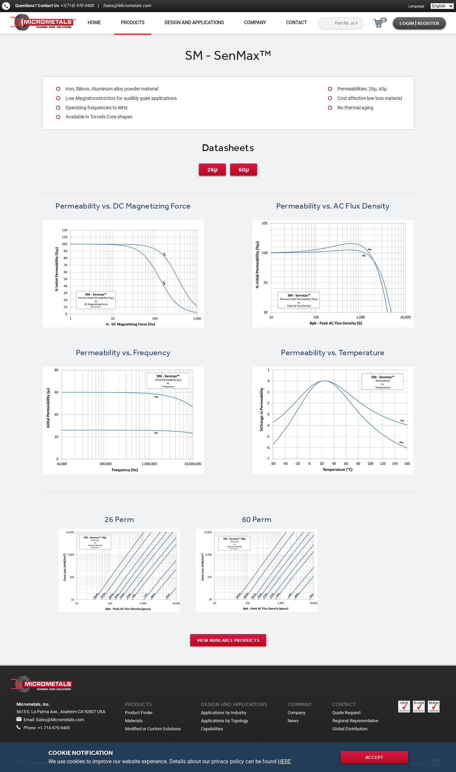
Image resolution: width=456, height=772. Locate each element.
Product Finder (139, 712)
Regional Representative (355, 720)
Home (94, 22)
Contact (296, 22)
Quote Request (346, 712)
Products (132, 22)
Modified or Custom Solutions (153, 728)
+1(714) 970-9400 (77, 5)
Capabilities (212, 728)
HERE (284, 761)
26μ (212, 169)
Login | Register (419, 23)
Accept (374, 757)
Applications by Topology (224, 720)
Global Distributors (350, 728)
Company (255, 22)
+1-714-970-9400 (54, 727)
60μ (244, 169)
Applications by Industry (223, 712)
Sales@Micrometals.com (126, 5)
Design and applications (194, 22)
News (293, 720)
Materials (134, 720)
